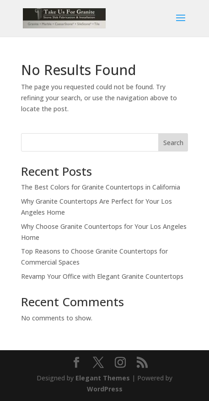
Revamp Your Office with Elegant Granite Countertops (102, 276)
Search (173, 142)
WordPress (105, 389)
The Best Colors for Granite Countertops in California (100, 187)
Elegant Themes (102, 378)
